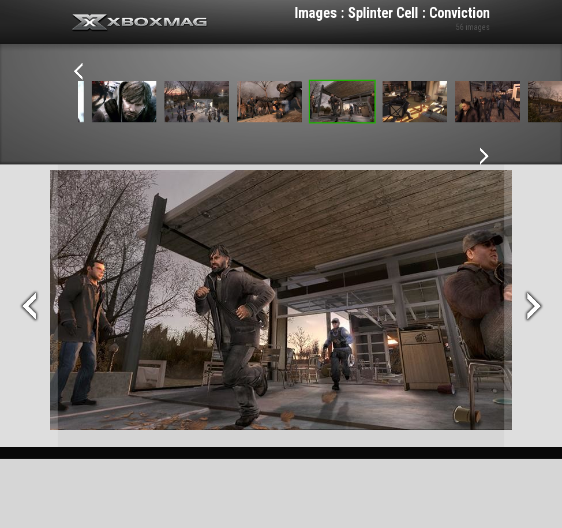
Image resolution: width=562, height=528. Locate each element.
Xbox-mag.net (140, 23)
